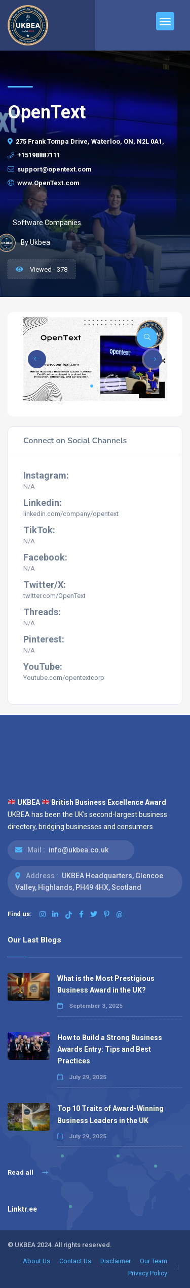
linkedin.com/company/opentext (71, 514)
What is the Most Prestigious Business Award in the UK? (106, 984)
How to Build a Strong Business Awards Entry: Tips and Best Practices (109, 1049)
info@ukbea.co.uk (78, 850)
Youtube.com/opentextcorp (63, 677)
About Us (36, 1261)
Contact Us (75, 1261)
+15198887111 (34, 155)
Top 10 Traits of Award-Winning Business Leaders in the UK (110, 1114)
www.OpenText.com (44, 183)
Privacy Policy (147, 1273)
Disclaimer (115, 1261)
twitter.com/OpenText (54, 595)
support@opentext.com (50, 169)
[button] (91, 386)
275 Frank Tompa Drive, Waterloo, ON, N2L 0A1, (86, 141)
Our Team (153, 1261)
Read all (28, 1172)
